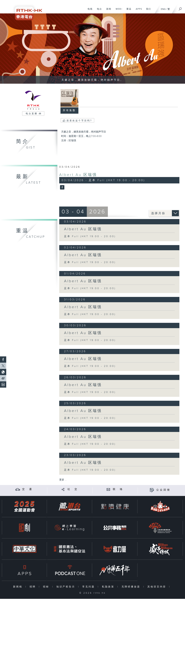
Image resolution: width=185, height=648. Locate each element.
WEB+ (118, 10)
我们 (147, 10)
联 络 (118, 489)
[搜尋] (180, 7)
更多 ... (63, 479)
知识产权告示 (66, 586)
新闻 (107, 10)
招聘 (33, 586)
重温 (127, 10)
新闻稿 (18, 586)
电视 (89, 10)
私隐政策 (109, 586)
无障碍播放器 (132, 586)
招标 (47, 586)
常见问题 (89, 586)
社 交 (72, 489)
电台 (98, 10)
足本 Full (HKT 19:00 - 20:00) (90, 236)
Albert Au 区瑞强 (78, 175)
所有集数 (69, 110)
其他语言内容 (157, 586)
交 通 (27, 489)
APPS (137, 10)
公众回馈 (163, 489)
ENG (163, 9)
